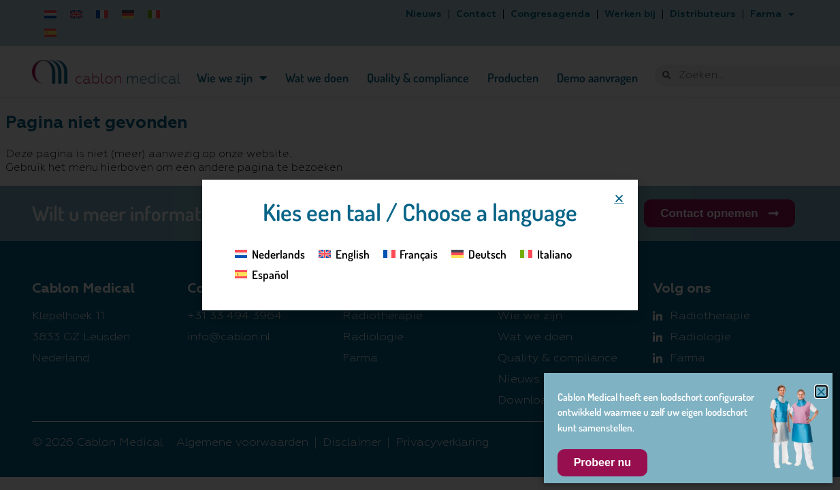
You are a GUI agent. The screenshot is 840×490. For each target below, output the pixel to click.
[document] (420, 245)
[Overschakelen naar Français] (410, 253)
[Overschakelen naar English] (344, 253)
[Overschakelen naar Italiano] (546, 253)
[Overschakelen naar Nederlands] (270, 253)
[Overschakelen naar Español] (261, 274)
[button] (619, 198)
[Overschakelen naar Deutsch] (479, 253)
